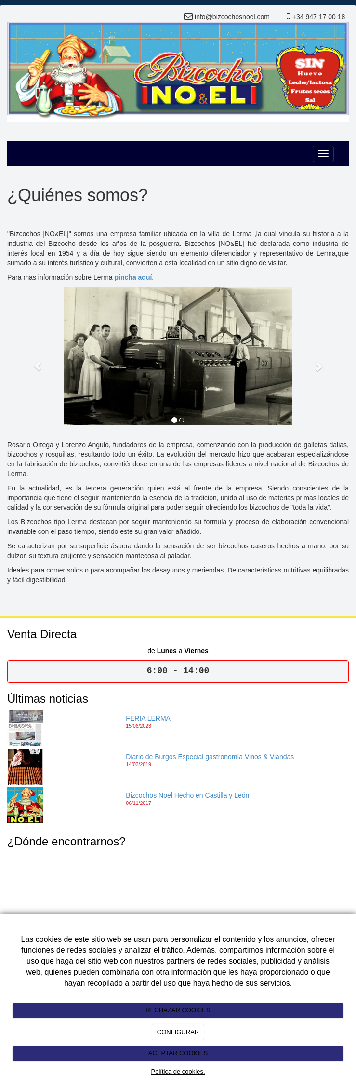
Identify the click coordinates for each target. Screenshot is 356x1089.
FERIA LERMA (148, 718)
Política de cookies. (178, 1071)
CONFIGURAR (178, 1031)
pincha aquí (133, 277)
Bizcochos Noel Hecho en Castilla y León (187, 795)
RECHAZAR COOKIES (177, 1010)
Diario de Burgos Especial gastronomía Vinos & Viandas (210, 757)
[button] (32, 361)
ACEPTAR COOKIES (178, 1053)
